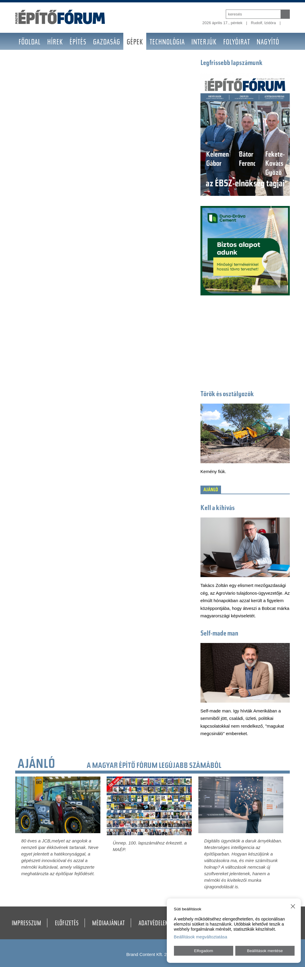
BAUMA (27, 59)
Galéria (54, 59)
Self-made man (219, 633)
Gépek (135, 43)
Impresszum (26, 923)
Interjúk (204, 43)
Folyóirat (236, 43)
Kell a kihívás (217, 508)
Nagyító (267, 43)
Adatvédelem (154, 923)
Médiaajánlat (108, 923)
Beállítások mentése (265, 951)
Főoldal (29, 43)
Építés (77, 43)
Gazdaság (106, 43)
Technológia (167, 43)
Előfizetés (67, 923)
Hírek (55, 43)
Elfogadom (203, 951)
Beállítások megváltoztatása (200, 937)
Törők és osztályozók (227, 394)
